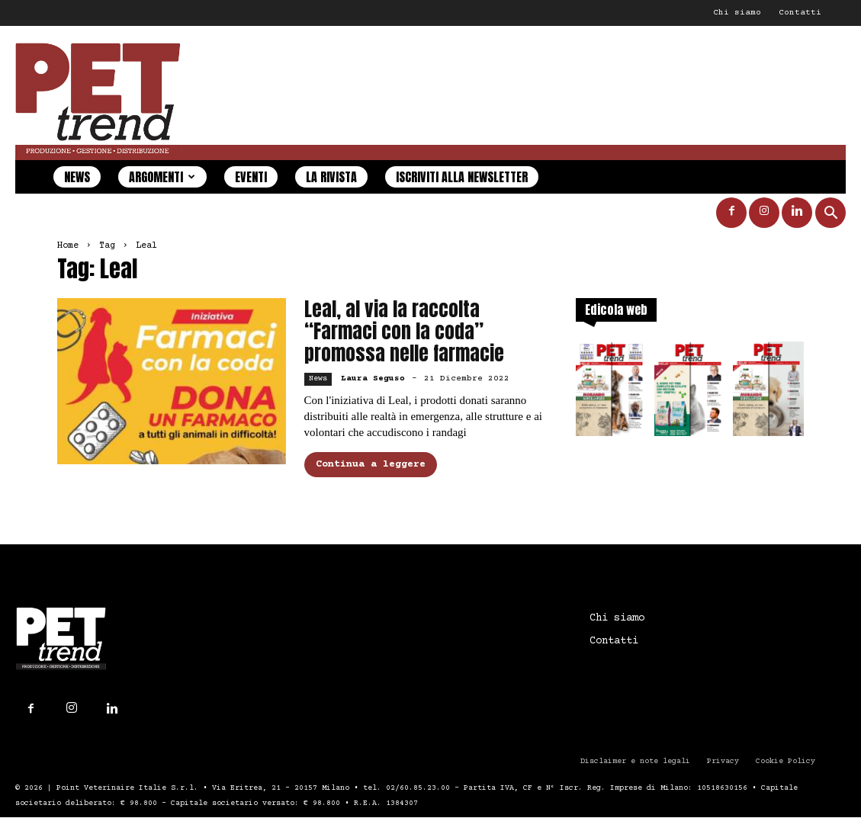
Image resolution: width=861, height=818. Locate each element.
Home (68, 246)
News (77, 177)
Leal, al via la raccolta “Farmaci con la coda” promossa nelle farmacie (404, 331)
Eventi (251, 177)
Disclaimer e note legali (635, 761)
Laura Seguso (373, 378)
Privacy (723, 761)
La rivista (331, 177)
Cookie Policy (785, 761)
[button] (830, 215)
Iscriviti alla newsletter (462, 177)
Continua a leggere (371, 464)
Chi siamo (737, 13)
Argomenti (162, 177)
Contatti (800, 13)
